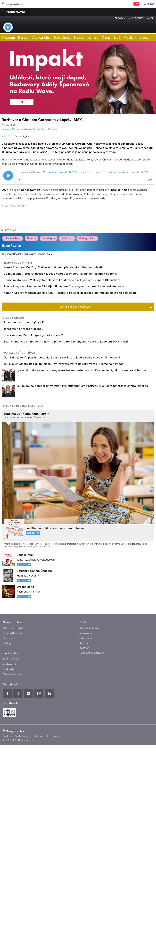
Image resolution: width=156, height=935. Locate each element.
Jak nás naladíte (89, 818)
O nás (106, 37)
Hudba (79, 37)
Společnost (62, 37)
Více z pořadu (13, 451)
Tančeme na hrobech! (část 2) (37, 472)
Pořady (23, 37)
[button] (150, 267)
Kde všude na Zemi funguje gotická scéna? (46, 487)
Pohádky (48, 325)
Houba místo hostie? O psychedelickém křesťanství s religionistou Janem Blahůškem (75, 386)
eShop (7, 833)
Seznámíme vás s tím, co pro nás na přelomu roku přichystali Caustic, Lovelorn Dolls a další (79, 503)
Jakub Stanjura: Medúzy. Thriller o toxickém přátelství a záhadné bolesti (66, 355)
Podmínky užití (41, 926)
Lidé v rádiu (86, 828)
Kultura (93, 37)
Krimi (31, 325)
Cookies (7, 926)
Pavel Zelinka (18, 293)
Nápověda (85, 823)
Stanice (7, 828)
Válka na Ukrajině (13, 818)
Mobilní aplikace (12, 864)
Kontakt (84, 837)
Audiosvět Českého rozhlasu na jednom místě (27, 341)
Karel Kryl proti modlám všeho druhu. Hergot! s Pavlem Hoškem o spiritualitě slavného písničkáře (83, 417)
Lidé (117, 37)
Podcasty (8, 859)
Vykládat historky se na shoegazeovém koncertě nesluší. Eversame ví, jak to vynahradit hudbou (82, 560)
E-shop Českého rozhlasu (23, 596)
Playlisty (130, 37)
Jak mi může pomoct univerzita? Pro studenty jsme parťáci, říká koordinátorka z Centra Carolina (82, 576)
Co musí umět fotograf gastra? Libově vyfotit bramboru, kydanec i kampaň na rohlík (74, 370)
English (55, 926)
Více (144, 37)
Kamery (150, 18)
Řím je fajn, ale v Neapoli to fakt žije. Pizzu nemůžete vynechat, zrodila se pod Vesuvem (77, 401)
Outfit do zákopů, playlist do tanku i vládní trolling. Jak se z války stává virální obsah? (75, 529)
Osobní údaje (22, 926)
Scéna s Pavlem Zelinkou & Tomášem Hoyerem (30, 129)
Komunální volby (13, 823)
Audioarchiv (136, 18)
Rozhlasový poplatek (92, 842)
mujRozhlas (8, 317)
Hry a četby (12, 325)
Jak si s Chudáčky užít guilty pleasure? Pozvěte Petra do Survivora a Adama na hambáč (77, 544)
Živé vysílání (87, 325)
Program (120, 18)
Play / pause (8, 263)
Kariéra (83, 833)
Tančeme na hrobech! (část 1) (37, 456)
